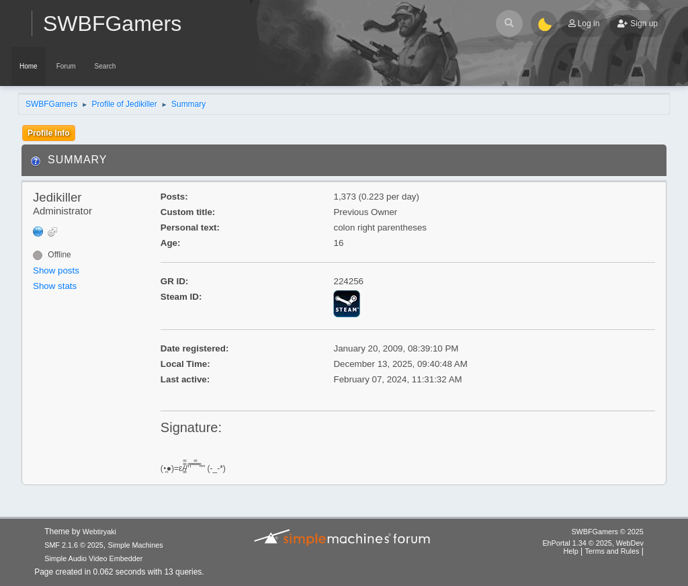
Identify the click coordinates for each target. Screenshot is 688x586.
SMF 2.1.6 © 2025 (73, 545)
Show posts (56, 270)
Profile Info (49, 133)
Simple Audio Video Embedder (93, 558)
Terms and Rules (612, 551)
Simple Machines (135, 545)
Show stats (55, 286)
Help (570, 551)
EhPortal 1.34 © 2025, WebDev (592, 543)
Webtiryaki (99, 532)
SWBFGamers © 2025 (607, 532)
